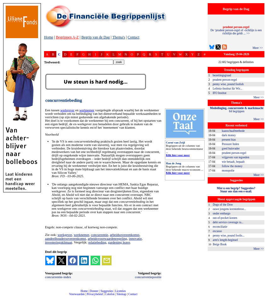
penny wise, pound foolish (228, 84)
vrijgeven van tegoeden (235, 157)
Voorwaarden (77, 294)
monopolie (228, 170)
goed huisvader (231, 148)
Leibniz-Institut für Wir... (227, 88)
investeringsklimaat (58, 242)
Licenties (120, 291)
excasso (217, 231)
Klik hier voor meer (178, 155)
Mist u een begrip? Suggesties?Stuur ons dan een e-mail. (236, 190)
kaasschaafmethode (233, 130)
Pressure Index (230, 144)
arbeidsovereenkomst (124, 235)
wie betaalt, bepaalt (233, 161)
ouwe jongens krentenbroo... (229, 209)
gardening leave (119, 242)
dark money (229, 135)
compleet (47, 296)
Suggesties (106, 291)
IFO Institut (220, 93)
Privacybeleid (95, 294)
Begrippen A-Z (67, 37)
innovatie (135, 238)
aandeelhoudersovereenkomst (65, 238)
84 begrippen (236, 110)
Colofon (110, 294)
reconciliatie (220, 226)
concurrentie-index (58, 277)
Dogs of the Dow (223, 204)
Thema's (118, 37)
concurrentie (99, 235)
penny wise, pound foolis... (229, 235)
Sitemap (121, 294)
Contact (133, 37)
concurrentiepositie (148, 277)
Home (48, 37)
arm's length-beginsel (225, 240)
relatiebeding (97, 242)
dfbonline (259, 302)
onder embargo (221, 213)
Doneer (94, 291)
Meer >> (257, 48)
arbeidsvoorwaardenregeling (107, 238)
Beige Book (220, 244)
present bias (229, 139)
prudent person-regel (225, 79)
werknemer (86, 110)
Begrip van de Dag (95, 37)
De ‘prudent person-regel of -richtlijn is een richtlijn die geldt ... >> (236, 30)
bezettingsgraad (222, 75)
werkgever (67, 110)
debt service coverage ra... (228, 222)
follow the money (232, 166)
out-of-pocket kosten (225, 217)
